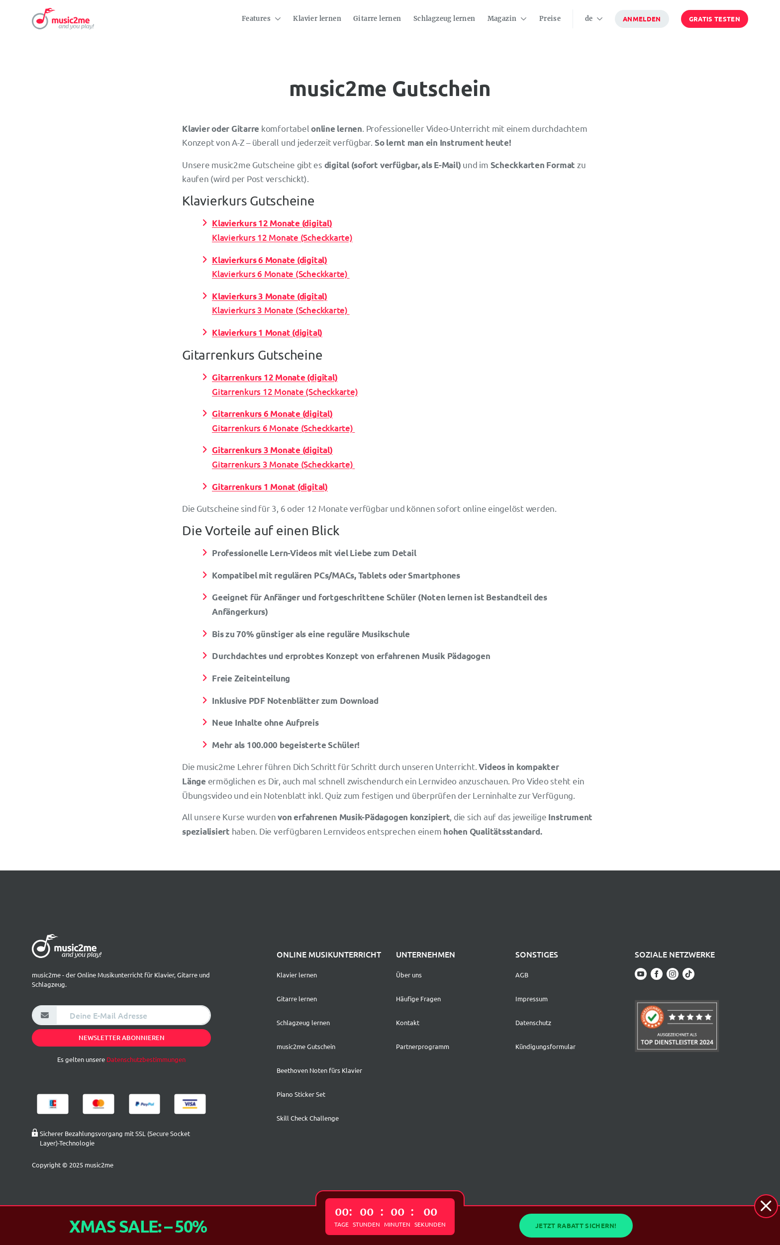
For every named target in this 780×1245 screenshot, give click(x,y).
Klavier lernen (317, 18)
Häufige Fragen (418, 998)
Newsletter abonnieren (122, 1037)
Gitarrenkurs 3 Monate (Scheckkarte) (283, 464)
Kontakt (407, 1022)
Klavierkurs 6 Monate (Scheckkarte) (281, 274)
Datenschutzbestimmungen (146, 1059)
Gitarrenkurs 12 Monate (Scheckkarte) (285, 391)
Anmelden (642, 18)
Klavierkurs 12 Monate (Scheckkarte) (282, 237)
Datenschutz (533, 1022)
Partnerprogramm (422, 1046)
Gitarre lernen (377, 18)
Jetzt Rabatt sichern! (576, 1225)
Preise (550, 18)
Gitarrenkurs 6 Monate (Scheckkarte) (283, 428)
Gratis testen (714, 18)
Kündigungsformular (545, 1046)
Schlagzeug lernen (444, 18)
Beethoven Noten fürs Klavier (319, 1070)
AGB (521, 974)
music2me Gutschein (306, 1046)
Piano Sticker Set (301, 1094)
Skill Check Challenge (308, 1118)
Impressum (531, 998)
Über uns (409, 974)
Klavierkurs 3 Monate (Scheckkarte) (281, 310)
